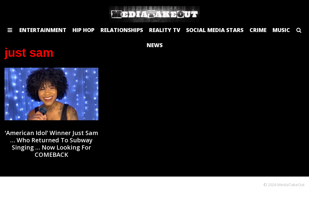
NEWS (155, 45)
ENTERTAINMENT (42, 30)
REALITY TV (164, 30)
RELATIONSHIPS (121, 30)
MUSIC (281, 30)
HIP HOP (83, 30)
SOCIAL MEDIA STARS (215, 30)
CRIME (258, 30)
